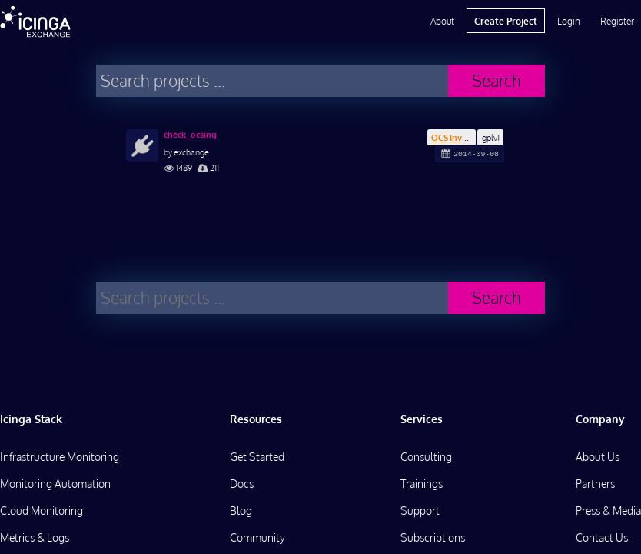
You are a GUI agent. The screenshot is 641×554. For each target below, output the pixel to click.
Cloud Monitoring (41, 510)
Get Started (257, 456)
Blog (241, 510)
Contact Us (602, 537)
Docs (242, 483)
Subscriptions (432, 537)
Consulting (426, 456)
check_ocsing (190, 134)
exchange (191, 152)
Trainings (421, 483)
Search (496, 80)
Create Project (505, 21)
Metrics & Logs (34, 537)
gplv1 (491, 137)
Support (420, 510)
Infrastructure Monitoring (59, 456)
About (442, 21)
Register (617, 21)
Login (568, 21)
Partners (595, 483)
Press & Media (608, 510)
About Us (597, 456)
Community (257, 537)
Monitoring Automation (55, 483)
